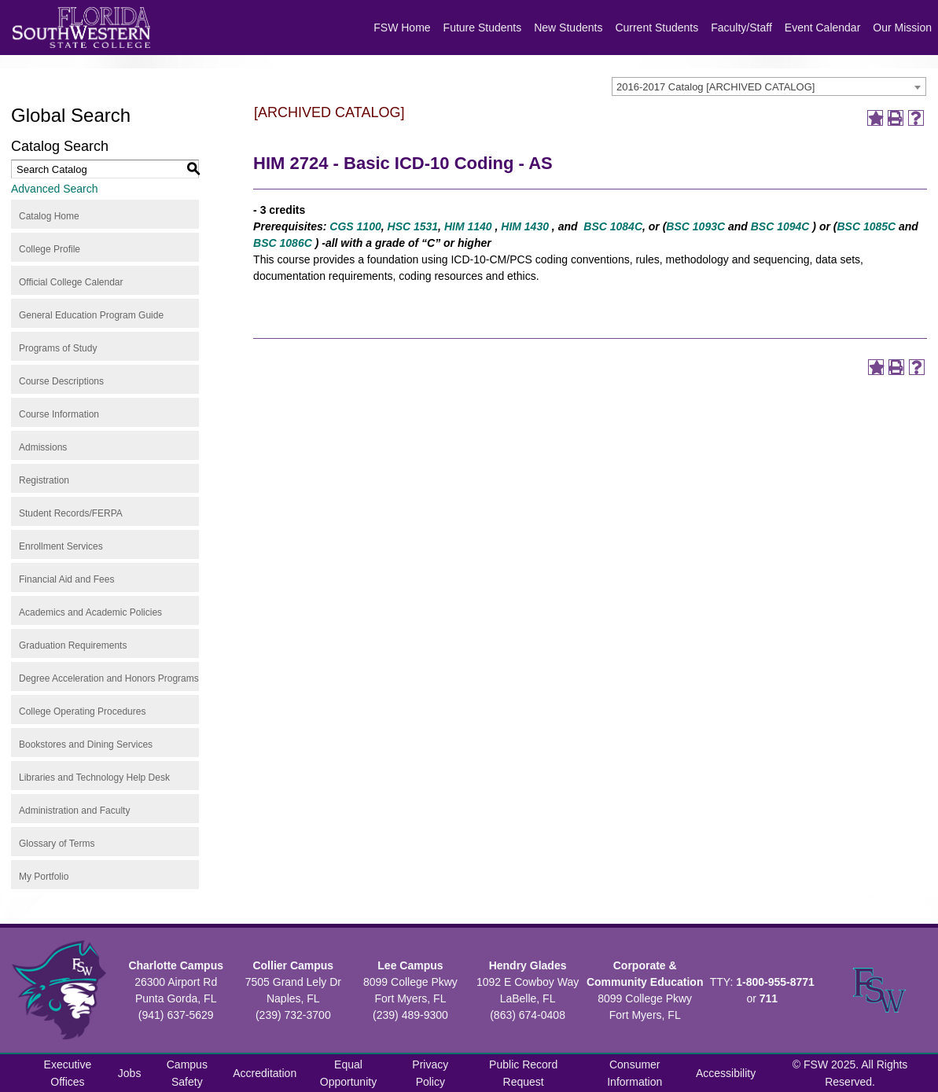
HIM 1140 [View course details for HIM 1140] (468, 226)
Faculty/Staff (741, 27)
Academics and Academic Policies (90, 612)
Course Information (59, 414)
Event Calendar (823, 27)
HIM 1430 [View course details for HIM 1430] (525, 226)
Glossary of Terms (56, 843)
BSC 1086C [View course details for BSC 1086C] (282, 243)
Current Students (656, 27)
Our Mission (902, 27)
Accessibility (726, 1073)
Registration (44, 480)
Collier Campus (292, 965)
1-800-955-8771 (775, 982)
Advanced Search (54, 188)
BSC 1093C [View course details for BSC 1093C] (695, 226)
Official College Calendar (71, 282)
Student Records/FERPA (71, 513)
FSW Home (401, 27)
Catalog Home (49, 216)
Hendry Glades (528, 965)
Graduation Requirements (73, 645)
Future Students (482, 27)
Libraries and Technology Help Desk (94, 777)
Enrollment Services (61, 546)
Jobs (130, 1073)
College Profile (49, 249)
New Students (568, 27)
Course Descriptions (61, 381)
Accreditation (264, 1073)
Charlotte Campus (175, 965)
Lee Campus (410, 965)
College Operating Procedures (82, 711)
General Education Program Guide (91, 315)
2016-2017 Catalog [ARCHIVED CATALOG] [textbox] (715, 87)
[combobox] (769, 86)
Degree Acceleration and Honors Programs (109, 678)
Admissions (43, 447)
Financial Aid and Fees (66, 579)
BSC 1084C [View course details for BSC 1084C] (612, 226)
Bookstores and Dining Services (86, 744)
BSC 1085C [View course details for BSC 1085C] (866, 226)
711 (769, 998)
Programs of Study (58, 348)
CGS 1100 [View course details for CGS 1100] (355, 226)
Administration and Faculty (74, 810)
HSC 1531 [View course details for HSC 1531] (413, 226)
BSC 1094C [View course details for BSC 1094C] (780, 226)
